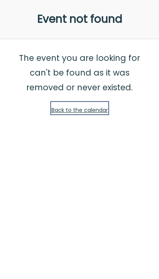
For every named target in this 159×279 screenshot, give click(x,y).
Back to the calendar (79, 110)
